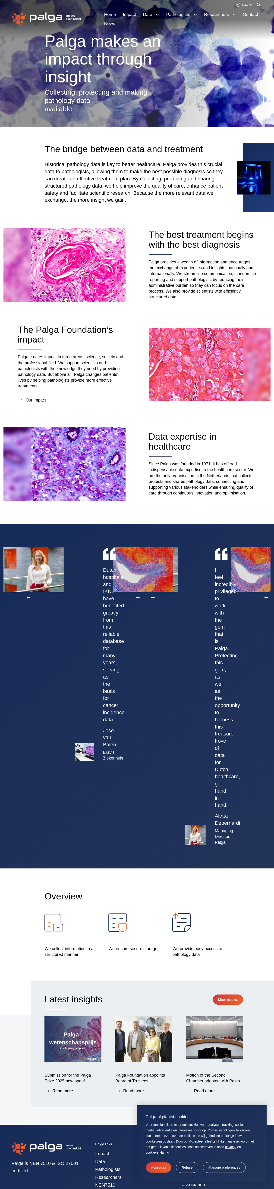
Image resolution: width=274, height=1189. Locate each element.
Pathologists (107, 1180)
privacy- (230, 1147)
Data (100, 1173)
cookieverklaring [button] (157, 1152)
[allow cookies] (158, 1167)
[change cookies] (224, 1167)
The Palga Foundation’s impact (65, 335)
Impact (102, 1165)
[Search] (259, 5)
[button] (187, 1167)
